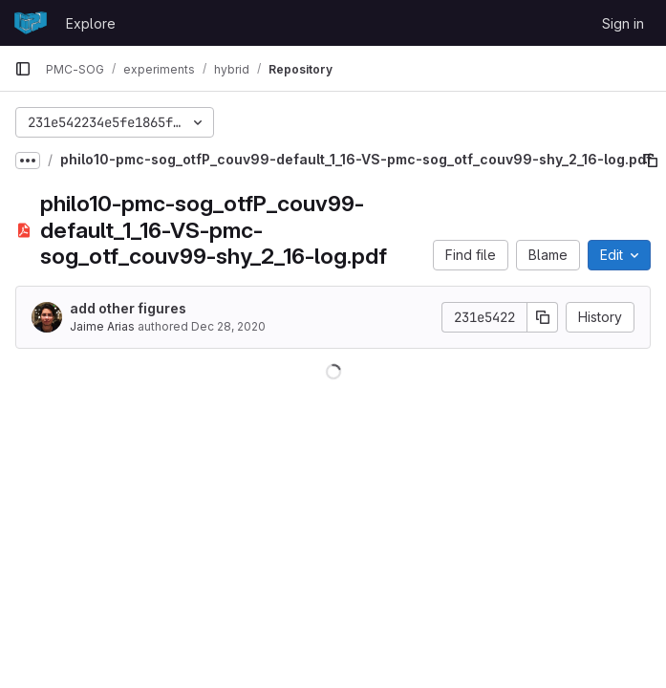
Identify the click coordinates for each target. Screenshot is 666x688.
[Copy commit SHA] (542, 317)
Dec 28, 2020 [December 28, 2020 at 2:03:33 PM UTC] (228, 326)
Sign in (623, 23)
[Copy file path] (650, 160)
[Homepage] (31, 23)
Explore (91, 23)
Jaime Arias (102, 326)
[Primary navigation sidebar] (23, 69)
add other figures (128, 308)
